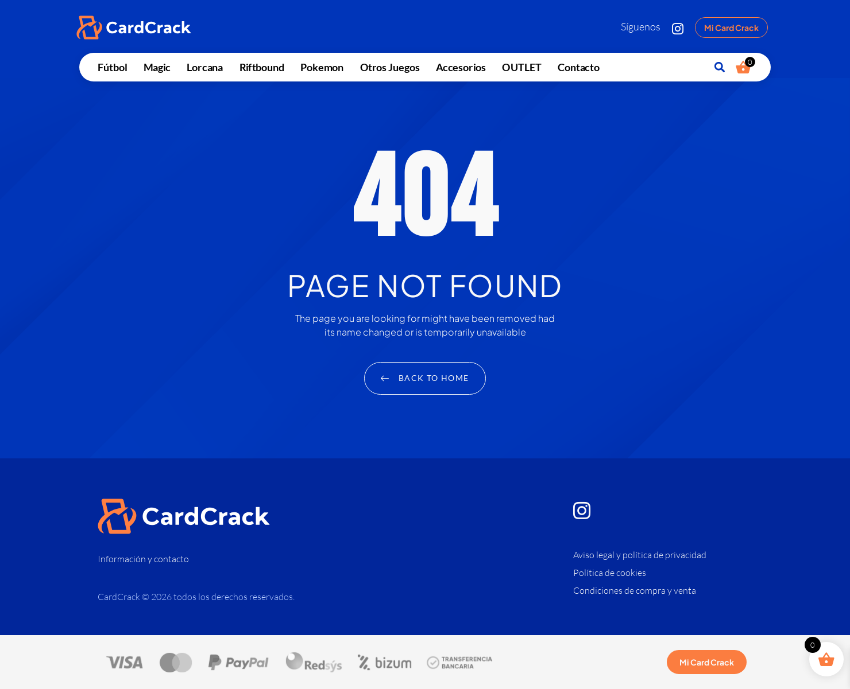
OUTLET (521, 67)
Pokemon (321, 67)
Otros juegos (389, 67)
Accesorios (460, 67)
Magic (156, 67)
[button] (719, 67)
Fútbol (112, 67)
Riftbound (261, 67)
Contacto (579, 67)
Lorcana (205, 67)
